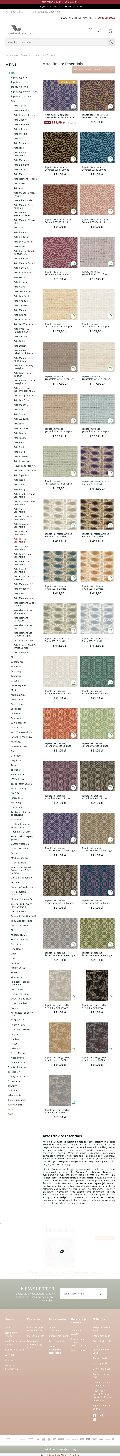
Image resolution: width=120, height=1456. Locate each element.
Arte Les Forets (22, 296)
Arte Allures (20, 129)
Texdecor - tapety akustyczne (20, 813)
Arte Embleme (21, 164)
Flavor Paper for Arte (25, 465)
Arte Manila (20, 310)
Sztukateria (14, 1081)
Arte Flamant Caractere (21, 619)
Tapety (11, 72)
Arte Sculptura (22, 319)
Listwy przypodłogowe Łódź (101, 1349)
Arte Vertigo (20, 489)
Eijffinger (16, 708)
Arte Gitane (20, 314)
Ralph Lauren (18, 862)
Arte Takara (20, 437)
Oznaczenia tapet (15, 1349)
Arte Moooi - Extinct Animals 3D (24, 359)
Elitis (13, 657)
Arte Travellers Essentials (22, 570)
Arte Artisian (21, 456)
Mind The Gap (19, 788)
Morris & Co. (18, 694)
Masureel (16, 666)
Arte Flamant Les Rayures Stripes (23, 634)
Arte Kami (19, 442)
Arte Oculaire (21, 428)
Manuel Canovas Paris (23, 899)
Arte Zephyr (20, 119)
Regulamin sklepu (11, 1334)
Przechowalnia (57, 1341)
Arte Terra (19, 169)
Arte (13, 100)
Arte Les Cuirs (21, 400)
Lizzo (13, 953)
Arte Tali (18, 138)
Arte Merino (20, 133)
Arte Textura (20, 336)
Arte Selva (19, 414)
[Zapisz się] (101, 1293)
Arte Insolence (22, 461)
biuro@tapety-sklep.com (44, 11)
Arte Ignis (19, 147)
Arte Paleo (19, 451)
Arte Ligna (19, 479)
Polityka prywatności (12, 1367)
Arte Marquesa (22, 160)
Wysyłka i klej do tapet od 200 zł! (60, 6)
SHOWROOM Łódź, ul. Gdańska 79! (60, 2)
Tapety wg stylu (19, 86)
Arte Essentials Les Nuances (24, 578)
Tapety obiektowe (17, 1067)
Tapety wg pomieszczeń (24, 91)
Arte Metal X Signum (25, 470)
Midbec (15, 690)
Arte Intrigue (21, 652)
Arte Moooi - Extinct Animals (24, 206)
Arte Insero (20, 593)
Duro (13, 958)
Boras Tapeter (18, 685)
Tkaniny (12, 1090)
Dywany (12, 1085)
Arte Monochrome (24, 598)
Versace (15, 882)
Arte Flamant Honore (25, 178)
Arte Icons (19, 409)
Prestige (15, 1008)
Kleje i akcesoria (17, 1099)
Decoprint (16, 944)
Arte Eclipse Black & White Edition (25, 646)
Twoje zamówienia (55, 1329)
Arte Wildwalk (21, 418)
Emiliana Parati (19, 939)
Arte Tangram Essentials (21, 525)
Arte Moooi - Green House (24, 194)
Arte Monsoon (21, 588)
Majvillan (16, 760)
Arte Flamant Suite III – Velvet (25, 604)
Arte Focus (19, 277)
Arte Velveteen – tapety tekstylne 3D (24, 389)
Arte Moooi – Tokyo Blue (24, 221)
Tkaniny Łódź (100, 1358)
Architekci (75, 17)
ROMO (14, 972)
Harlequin (16, 807)
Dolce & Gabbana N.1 (23, 877)
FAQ (7, 1327)
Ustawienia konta (58, 1335)
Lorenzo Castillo (20, 848)
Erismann (16, 1048)
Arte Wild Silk (21, 258)
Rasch (14, 1043)
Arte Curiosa (21, 227)
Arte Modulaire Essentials (22, 563)
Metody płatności (36, 1335)
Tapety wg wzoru (20, 77)
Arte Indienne (21, 124)
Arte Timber (20, 447)
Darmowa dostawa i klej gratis (34, 1344)
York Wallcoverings (21, 732)
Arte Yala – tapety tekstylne (23, 367)
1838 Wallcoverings (21, 920)
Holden (15, 1038)
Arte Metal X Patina (24, 263)
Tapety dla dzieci (17, 1076)
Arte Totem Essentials (20, 510)
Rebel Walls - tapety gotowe (22, 838)
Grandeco (16, 755)
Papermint (16, 819)
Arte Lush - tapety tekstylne (24, 374)
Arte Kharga (20, 281)
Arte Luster (20, 345)
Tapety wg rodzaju (21, 96)
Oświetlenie (14, 1095)
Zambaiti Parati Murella (24, 916)
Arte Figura (20, 433)
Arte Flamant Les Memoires (23, 612)
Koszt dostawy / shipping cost (35, 1329)
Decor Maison (18, 1053)
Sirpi (13, 930)
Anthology (16, 802)
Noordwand (17, 1057)
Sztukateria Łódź (102, 1341)
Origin (14, 1034)
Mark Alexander (19, 857)
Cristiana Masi (19, 746)
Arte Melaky (20, 174)
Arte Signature (22, 475)
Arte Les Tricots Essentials (22, 555)
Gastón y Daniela (20, 843)
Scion (14, 853)
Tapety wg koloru (20, 82)
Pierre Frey (17, 797)
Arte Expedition (22, 272)
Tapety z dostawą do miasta (102, 1407)
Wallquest (16, 727)
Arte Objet (19, 341)
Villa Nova (16, 977)
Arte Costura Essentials (21, 548)
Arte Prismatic (21, 143)
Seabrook (16, 718)
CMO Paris (16, 793)
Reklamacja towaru (77, 1332)
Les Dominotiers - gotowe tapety (20, 825)
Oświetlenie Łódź (102, 1368)
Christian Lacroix (20, 925)
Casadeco (16, 675)
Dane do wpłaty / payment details (102, 1384)
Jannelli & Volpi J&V (21, 736)
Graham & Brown (20, 1029)
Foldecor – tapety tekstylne (20, 983)
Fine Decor (17, 948)
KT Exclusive (18, 779)
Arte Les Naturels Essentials (23, 518)
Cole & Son (17, 699)
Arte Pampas (21, 232)
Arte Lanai (19, 246)
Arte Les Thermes (23, 324)
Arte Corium (20, 105)
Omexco (15, 713)
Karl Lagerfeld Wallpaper (19, 893)
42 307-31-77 (14, 11)
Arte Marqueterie (23, 395)
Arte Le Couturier (23, 241)
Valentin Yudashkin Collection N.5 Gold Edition (21, 870)
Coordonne (17, 989)
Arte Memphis (21, 110)
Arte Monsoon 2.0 (23, 584)
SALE (10, 1114)
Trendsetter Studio (21, 783)
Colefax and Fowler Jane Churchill (21, 905)
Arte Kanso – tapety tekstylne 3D (24, 252)
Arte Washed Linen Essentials (24, 503)
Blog (64, 17)
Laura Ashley (18, 1024)
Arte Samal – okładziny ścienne (23, 352)
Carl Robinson (18, 722)
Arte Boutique (21, 236)
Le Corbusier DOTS (24, 640)
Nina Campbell (19, 1003)
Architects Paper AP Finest (22, 1014)
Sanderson (17, 704)
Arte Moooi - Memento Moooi (23, 214)
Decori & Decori (19, 911)
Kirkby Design (18, 967)
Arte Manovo (21, 404)
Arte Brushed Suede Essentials (25, 495)
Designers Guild (20, 993)
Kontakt (88, 17)
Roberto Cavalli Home (23, 887)
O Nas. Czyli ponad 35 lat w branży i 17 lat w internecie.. (102, 1395)
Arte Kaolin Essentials (20, 154)
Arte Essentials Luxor (25, 115)
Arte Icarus (20, 183)
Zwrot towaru (78, 1350)
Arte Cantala (21, 484)
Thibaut (15, 769)
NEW (10, 1109)
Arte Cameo (20, 305)
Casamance (17, 661)
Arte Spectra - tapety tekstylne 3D (25, 382)
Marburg (16, 741)
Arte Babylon (21, 267)
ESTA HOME (17, 1020)
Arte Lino (19, 423)
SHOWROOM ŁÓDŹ (105, 17)
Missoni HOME (19, 934)
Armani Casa (18, 1062)
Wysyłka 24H (15, 1104)
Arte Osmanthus (23, 291)
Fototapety (14, 1071)
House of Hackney (21, 831)
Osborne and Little (21, 998)
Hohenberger (18, 774)
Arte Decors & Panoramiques (22, 330)
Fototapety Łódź (101, 1335)
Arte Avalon (20, 188)
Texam (14, 765)
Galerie (15, 750)
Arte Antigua (21, 300)
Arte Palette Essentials (20, 533)
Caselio (15, 680)
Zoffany (15, 962)
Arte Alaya (19, 286)
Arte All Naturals (23, 200)
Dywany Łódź (100, 1363)
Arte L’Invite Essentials (20, 540)
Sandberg (16, 671)
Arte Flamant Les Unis (23, 627)
